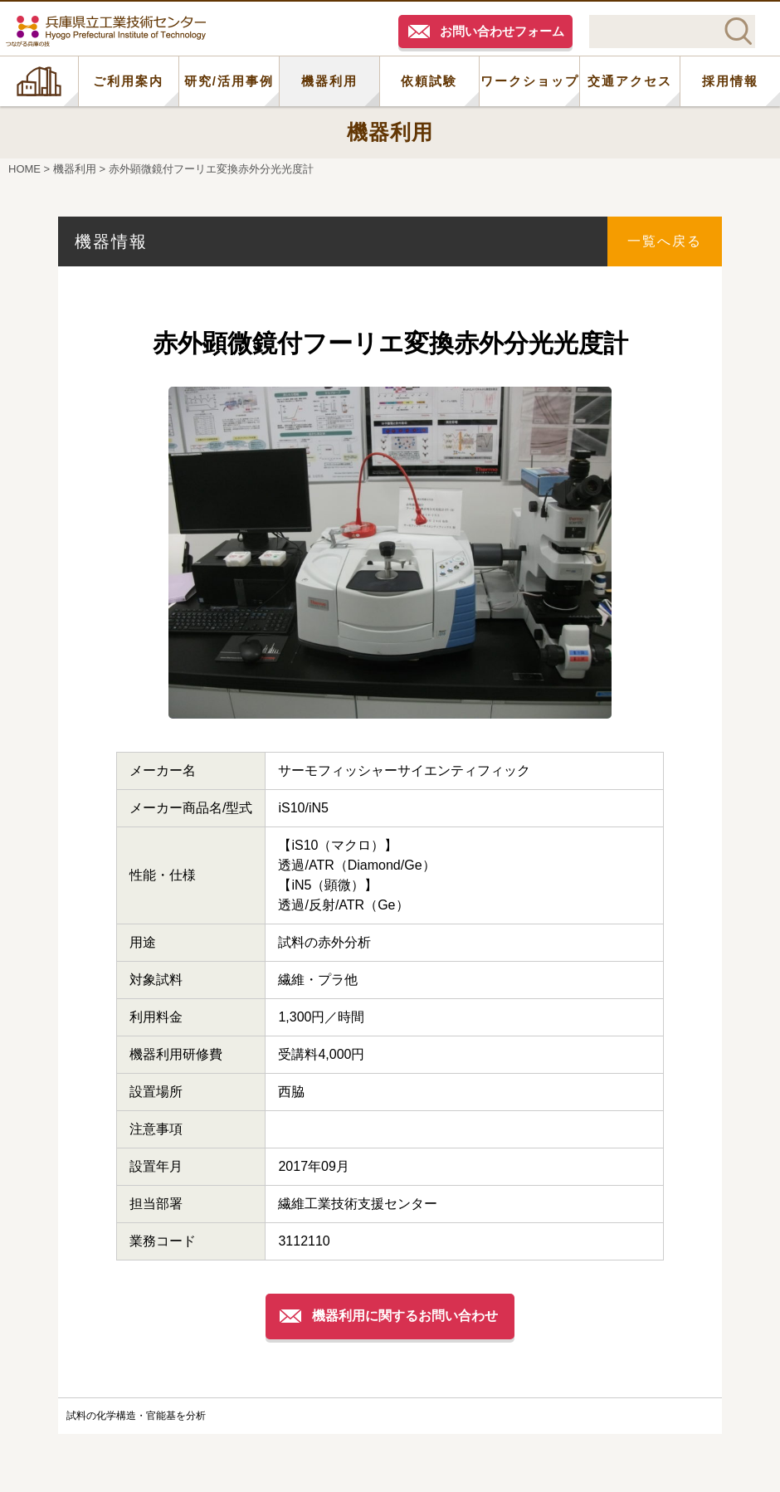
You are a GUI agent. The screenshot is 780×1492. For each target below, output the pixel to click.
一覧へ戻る (664, 241)
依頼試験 (429, 81)
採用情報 (730, 81)
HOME (39, 81)
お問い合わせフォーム (502, 31)
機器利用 (329, 81)
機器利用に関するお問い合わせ (405, 1316)
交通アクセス (629, 81)
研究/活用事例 (229, 81)
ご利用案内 (128, 81)
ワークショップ (529, 81)
